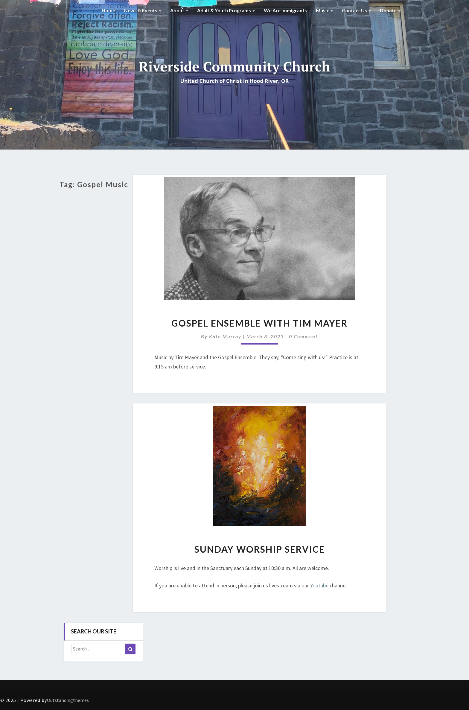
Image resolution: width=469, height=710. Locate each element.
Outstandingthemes (68, 700)
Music (324, 10)
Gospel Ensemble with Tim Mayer (259, 323)
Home (108, 10)
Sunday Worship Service (259, 549)
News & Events (142, 10)
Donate (390, 10)
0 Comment (303, 336)
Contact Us (356, 10)
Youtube (319, 585)
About (179, 10)
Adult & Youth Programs (226, 10)
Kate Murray (225, 336)
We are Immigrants (285, 10)
